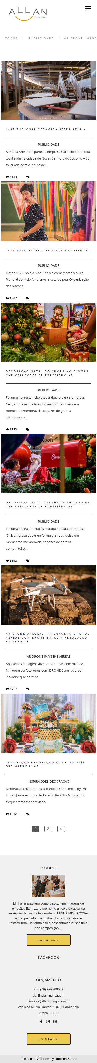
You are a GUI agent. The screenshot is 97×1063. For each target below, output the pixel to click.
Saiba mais (48, 939)
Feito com (48, 1059)
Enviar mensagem (51, 995)
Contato (48, 1039)
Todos (11, 38)
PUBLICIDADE (41, 38)
